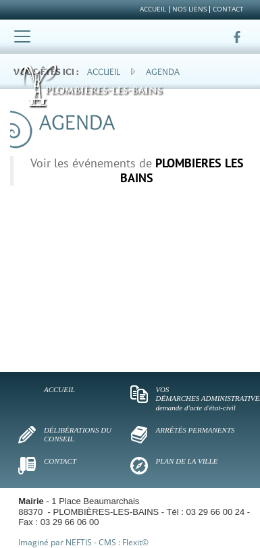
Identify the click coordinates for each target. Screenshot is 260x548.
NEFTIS (79, 542)
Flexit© (135, 542)
